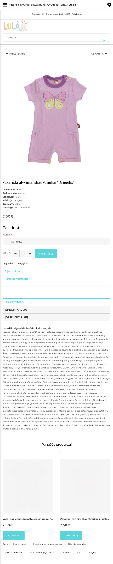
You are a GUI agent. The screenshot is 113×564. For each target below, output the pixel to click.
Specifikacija (16, 309)
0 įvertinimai (13, 271)
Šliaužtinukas (19, 544)
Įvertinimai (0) (16, 317)
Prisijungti (77, 14)
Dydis (6, 235)
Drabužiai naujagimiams (41, 552)
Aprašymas (14, 302)
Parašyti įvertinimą (16, 278)
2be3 (79, 552)
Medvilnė (65, 552)
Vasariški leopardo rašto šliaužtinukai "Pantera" (32, 519)
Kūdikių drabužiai (77, 544)
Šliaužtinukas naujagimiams (47, 544)
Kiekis (6, 253)
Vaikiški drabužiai (13, 552)
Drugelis (92, 552)
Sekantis (99, 53)
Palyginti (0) (38, 14)
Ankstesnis (15, 53)
